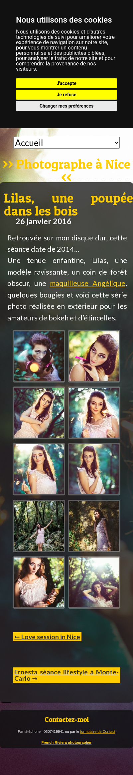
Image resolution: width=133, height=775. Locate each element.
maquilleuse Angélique (87, 283)
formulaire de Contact (97, 731)
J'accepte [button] (66, 83)
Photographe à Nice (73, 164)
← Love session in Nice (47, 637)
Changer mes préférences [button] (66, 106)
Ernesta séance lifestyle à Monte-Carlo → (66, 675)
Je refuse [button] (66, 94)
